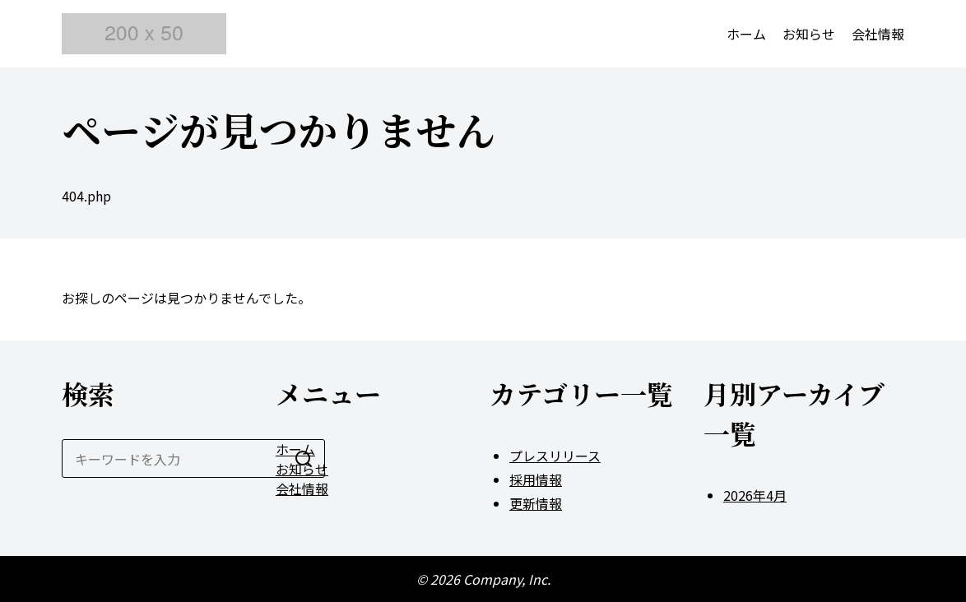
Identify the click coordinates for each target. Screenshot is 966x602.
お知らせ (809, 34)
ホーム (746, 34)
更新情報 (535, 503)
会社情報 (878, 34)
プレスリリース (555, 455)
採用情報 (535, 479)
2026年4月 (755, 495)
